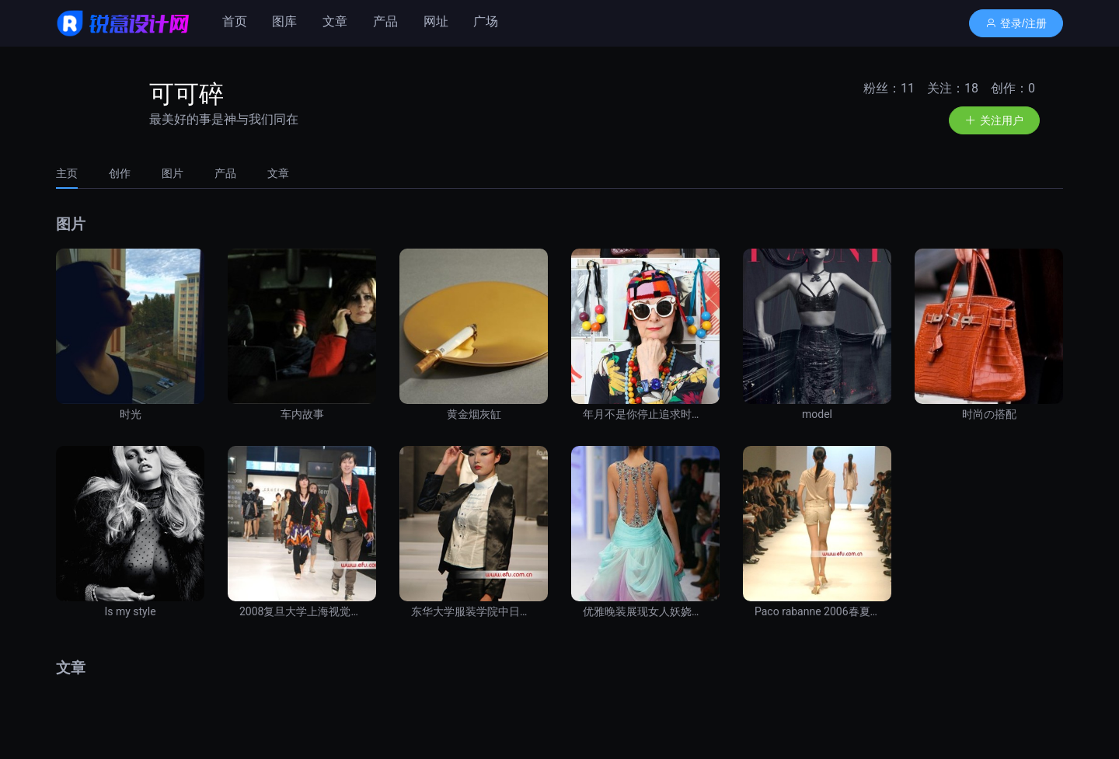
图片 (172, 173)
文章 (334, 21)
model (817, 414)
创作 (120, 173)
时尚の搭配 (989, 414)
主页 (67, 173)
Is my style (129, 611)
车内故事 (302, 414)
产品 (385, 21)
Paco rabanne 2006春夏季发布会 (817, 611)
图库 (284, 21)
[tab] (74, 173)
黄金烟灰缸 (474, 414)
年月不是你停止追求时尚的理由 (645, 414)
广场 (485, 21)
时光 (130, 414)
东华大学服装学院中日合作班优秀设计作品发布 (473, 611)
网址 (436, 21)
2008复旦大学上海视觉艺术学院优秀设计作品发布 (301, 611)
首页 (234, 21)
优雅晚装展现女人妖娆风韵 (645, 611)
